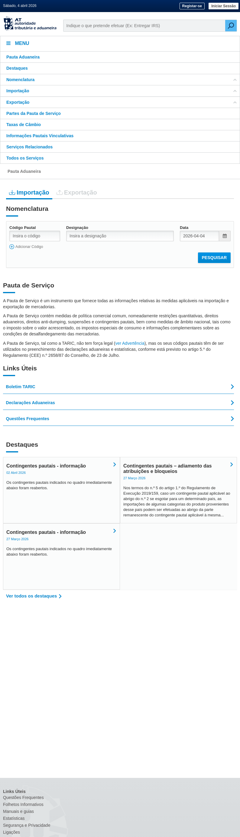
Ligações (11, 832)
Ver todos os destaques (31, 595)
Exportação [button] (121, 102)
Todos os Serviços (25, 158)
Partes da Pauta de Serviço (33, 113)
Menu (17, 43)
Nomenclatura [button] (121, 79)
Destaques (17, 68)
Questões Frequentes (23, 797)
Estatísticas (14, 818)
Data (184, 227)
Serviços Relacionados (29, 146)
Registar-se (192, 6)
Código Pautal (22, 227)
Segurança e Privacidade (26, 825)
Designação (77, 227)
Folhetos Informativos (23, 804)
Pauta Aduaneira (23, 57)
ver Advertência (129, 343)
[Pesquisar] (231, 25)
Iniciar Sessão (223, 6)
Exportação (77, 192)
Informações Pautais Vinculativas (39, 135)
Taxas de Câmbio (23, 124)
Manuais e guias (18, 811)
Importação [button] (121, 90)
